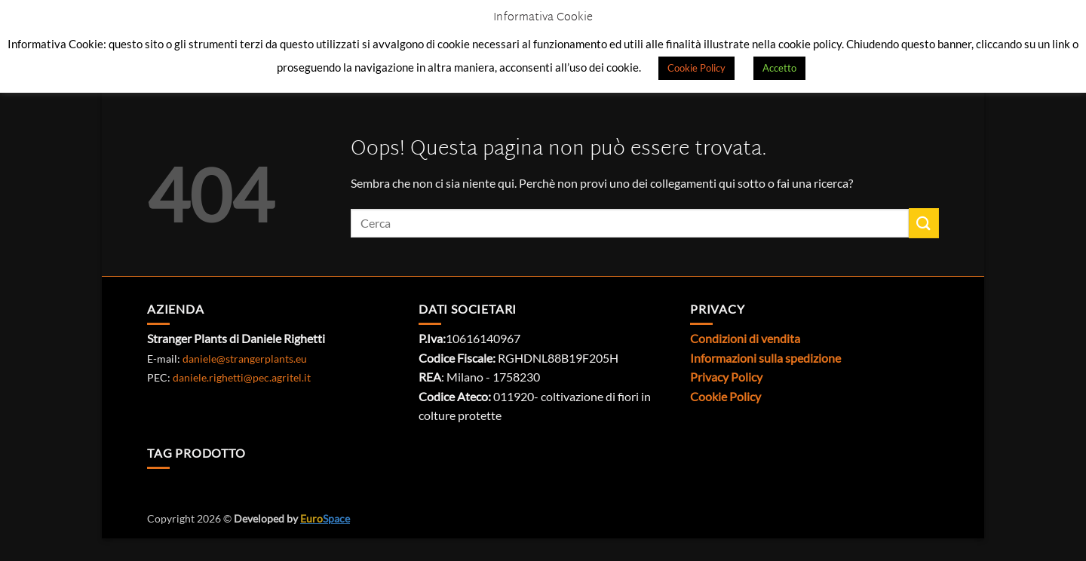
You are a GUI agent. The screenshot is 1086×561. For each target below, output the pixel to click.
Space (325, 518)
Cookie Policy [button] (696, 68)
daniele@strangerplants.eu (245, 358)
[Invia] (924, 223)
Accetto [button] (779, 68)
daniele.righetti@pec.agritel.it (242, 377)
